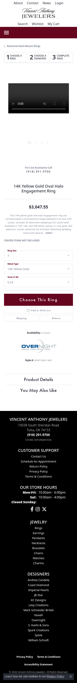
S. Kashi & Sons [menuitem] (38, 625)
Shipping (21, 318)
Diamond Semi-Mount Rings (23, 46)
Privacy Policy (38, 471)
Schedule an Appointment (38, 461)
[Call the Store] (38, 435)
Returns (56, 318)
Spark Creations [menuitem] (38, 630)
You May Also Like (38, 390)
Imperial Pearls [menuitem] (38, 590)
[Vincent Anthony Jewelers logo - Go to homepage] (38, 13)
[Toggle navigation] (6, 32)
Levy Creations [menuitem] (38, 605)
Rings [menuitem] (38, 528)
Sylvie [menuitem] (38, 635)
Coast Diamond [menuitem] (38, 585)
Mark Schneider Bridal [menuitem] (38, 610)
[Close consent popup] (71, 676)
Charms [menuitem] (38, 563)
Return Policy (38, 466)
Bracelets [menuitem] (38, 548)
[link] (18, 3)
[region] (38, 117)
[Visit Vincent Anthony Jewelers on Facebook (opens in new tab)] (32, 509)
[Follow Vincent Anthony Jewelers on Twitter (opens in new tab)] (44, 509)
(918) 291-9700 (38, 171)
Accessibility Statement (38, 664)
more (50, 232)
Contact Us (38, 456)
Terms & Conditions (38, 476)
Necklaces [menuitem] (38, 543)
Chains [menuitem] (38, 553)
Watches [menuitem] (38, 558)
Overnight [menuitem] (38, 620)
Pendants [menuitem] (38, 538)
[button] (59, 3)
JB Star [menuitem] (38, 595)
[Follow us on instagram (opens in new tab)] (38, 509)
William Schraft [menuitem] (38, 640)
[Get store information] (38, 440)
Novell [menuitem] (38, 615)
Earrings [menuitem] (38, 533)
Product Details (38, 379)
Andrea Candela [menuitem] (38, 580)
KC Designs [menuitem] (38, 600)
